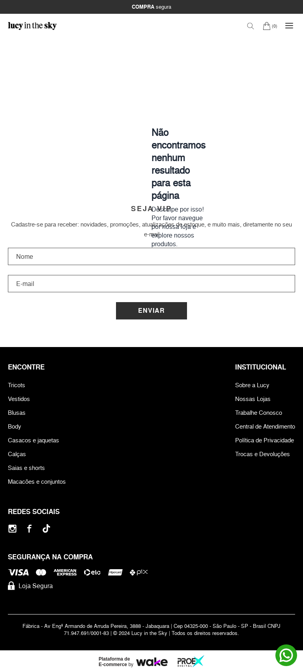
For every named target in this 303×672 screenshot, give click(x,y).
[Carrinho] (270, 25)
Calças (17, 454)
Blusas (17, 412)
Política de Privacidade (264, 440)
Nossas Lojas (253, 399)
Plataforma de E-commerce (114, 661)
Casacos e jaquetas (33, 440)
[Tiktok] (46, 528)
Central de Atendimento (265, 426)
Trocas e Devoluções (262, 454)
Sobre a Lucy (252, 385)
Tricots (16, 385)
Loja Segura (30, 585)
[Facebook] (29, 528)
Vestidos (19, 399)
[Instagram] (12, 528)
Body (14, 426)
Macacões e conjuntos (37, 481)
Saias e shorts (26, 468)
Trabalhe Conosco (258, 412)
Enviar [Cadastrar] (151, 310)
